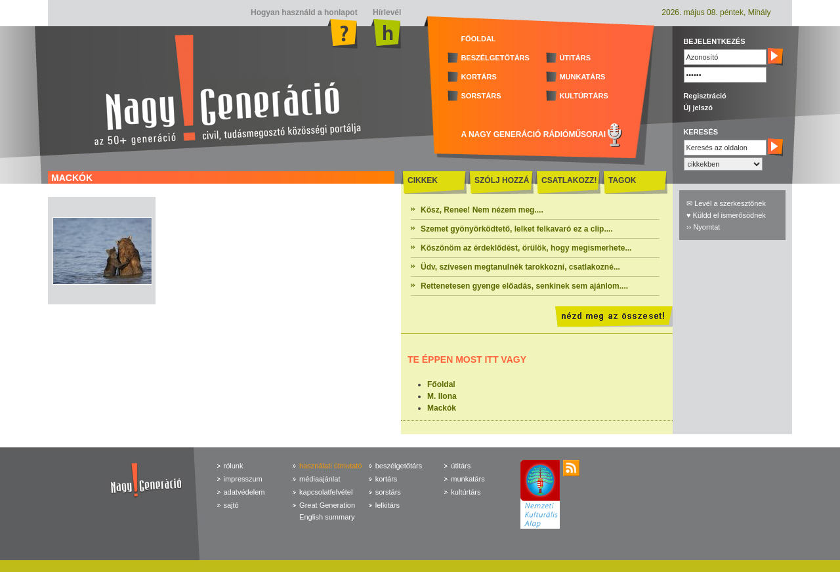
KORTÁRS (478, 77)
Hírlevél (386, 12)
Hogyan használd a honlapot (304, 12)
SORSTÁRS (481, 96)
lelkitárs (387, 505)
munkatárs (467, 479)
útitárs (461, 466)
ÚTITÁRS (575, 58)
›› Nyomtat (703, 227)
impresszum (243, 479)
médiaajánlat (319, 479)
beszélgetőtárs (399, 466)
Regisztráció (704, 96)
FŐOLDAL (478, 39)
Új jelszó (698, 108)
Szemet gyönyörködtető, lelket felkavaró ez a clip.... (517, 229)
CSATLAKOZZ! (569, 180)
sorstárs (388, 492)
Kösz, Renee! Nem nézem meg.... (482, 209)
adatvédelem (244, 492)
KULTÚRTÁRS (583, 96)
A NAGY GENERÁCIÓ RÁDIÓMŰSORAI (533, 134)
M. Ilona (442, 396)
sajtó (231, 505)
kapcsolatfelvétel (325, 492)
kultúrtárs (465, 492)
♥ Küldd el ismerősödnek (726, 215)
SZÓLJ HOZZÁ (501, 180)
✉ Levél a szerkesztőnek (726, 203)
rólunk (233, 466)
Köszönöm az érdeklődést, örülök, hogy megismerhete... (526, 248)
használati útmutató (330, 466)
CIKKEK (423, 180)
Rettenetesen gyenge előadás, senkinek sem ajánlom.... (524, 286)
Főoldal (441, 384)
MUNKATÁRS (582, 77)
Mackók (441, 408)
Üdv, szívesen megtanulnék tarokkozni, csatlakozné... (520, 267)
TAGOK (622, 180)
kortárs (386, 479)
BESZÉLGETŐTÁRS (495, 58)
